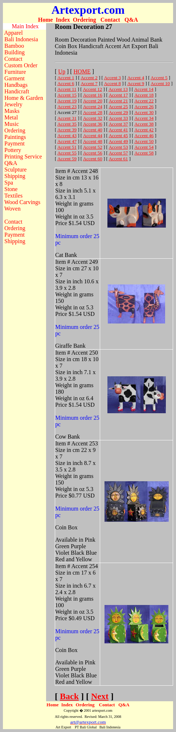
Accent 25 (118, 106)
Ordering (84, 20)
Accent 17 (118, 95)
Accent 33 (118, 118)
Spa (8, 182)
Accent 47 (67, 141)
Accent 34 (144, 118)
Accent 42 (144, 129)
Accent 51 (67, 147)
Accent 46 (144, 135)
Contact (110, 20)
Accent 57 (118, 153)
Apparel (13, 33)
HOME (82, 71)
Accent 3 (112, 77)
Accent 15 (67, 95)
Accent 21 (118, 100)
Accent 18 (144, 95)
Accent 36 (92, 124)
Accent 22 (144, 100)
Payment (14, 143)
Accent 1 (65, 77)
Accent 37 (118, 124)
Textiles (13, 195)
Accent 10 (160, 83)
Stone (10, 189)
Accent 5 (159, 77)
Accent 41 (118, 129)
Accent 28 (92, 112)
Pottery (12, 150)
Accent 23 (67, 106)
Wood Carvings (22, 202)
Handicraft (16, 91)
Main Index (25, 26)
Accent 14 (144, 89)
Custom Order (20, 65)
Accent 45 (118, 135)
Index (63, 20)
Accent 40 (92, 129)
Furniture (15, 72)
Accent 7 (89, 83)
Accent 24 (92, 106)
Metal (11, 117)
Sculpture (15, 169)
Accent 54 (144, 147)
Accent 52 (92, 147)
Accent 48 (92, 141)
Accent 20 (92, 100)
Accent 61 (118, 158)
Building (14, 52)
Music (11, 124)
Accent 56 (92, 153)
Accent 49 (118, 141)
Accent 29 (118, 112)
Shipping (14, 176)
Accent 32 (92, 118)
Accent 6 (65, 83)
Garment (14, 78)
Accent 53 (118, 147)
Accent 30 (144, 112)
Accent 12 (92, 89)
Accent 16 (92, 95)
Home (45, 20)
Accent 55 (67, 153)
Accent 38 (144, 124)
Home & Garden (23, 98)
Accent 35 (67, 124)
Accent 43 (67, 135)
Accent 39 (67, 129)
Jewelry (13, 104)
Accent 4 (135, 77)
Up (61, 71)
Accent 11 (67, 89)
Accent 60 (92, 158)
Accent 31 (67, 118)
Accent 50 (144, 141)
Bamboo (14, 46)
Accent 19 (67, 100)
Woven (12, 209)
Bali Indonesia (21, 39)
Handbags (16, 85)
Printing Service (23, 156)
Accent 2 (89, 77)
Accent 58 (144, 153)
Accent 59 (67, 158)
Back (69, 696)
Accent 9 (135, 83)
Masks (12, 111)
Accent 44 (92, 135)
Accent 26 (144, 106)
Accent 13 (118, 89)
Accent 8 (112, 83)
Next (100, 696)
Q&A (131, 20)
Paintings (15, 137)
